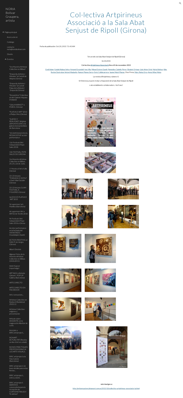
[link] (18, 63)
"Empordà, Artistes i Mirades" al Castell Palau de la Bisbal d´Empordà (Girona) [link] (17, 86)
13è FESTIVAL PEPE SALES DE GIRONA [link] (17, 153)
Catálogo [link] (10, 42)
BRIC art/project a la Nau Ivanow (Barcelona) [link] (17, 358)
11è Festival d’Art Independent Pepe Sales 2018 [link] (16, 144)
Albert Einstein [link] (15, 249)
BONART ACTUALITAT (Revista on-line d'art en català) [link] (18, 339)
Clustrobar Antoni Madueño (66, 72)
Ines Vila (87, 69)
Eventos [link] (10, 59)
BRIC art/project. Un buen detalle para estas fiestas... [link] (18, 368)
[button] (180, 3)
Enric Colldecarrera (101, 72)
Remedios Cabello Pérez (117, 69)
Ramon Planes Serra (85, 72)
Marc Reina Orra (141, 72)
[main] (106, 22)
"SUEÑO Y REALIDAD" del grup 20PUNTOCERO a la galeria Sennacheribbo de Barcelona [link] (18, 123)
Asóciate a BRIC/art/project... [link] (16, 331)
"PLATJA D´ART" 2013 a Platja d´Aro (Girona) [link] (18, 113)
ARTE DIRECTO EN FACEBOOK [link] (17, 288)
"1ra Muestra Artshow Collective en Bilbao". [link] (18, 68)
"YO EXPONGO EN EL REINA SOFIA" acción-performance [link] (18, 135)
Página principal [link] (11, 32)
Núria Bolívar (158, 69)
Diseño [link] (10, 54)
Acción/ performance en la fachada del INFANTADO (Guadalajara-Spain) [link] (17, 231)
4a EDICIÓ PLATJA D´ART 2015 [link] (18, 198)
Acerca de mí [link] (12, 37)
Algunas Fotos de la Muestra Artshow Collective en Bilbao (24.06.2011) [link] (17, 257)
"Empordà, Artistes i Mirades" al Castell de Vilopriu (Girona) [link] (17, 76)
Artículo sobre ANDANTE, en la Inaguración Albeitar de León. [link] (18, 321)
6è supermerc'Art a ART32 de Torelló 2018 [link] (18, 212)
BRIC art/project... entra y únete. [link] (16, 376)
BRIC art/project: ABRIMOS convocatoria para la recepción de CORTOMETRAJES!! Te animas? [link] (17, 388)
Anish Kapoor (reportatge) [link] (14, 267)
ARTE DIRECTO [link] (15, 282)
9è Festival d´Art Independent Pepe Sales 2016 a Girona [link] (17, 220)
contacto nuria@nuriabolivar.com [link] (16, 48)
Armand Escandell (77, 69)
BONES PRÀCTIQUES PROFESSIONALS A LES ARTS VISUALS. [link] (18, 349)
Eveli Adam (49, 69)
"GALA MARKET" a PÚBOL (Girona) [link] (17, 106)
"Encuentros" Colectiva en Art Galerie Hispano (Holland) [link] (18, 97)
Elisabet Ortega (133, 69)
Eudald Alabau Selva (62, 69)
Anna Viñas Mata (154, 72)
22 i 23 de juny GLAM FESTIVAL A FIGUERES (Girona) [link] (17, 189)
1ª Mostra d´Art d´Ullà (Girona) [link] (18, 169)
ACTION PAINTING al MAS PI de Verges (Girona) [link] (18, 242)
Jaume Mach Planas (116, 72)
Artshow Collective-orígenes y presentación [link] (17, 311)
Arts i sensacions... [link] (16, 295)
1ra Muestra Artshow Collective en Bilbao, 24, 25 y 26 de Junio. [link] (17, 161)
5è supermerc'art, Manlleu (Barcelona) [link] (17, 205)
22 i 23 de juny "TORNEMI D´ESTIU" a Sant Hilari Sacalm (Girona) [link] (18, 179)
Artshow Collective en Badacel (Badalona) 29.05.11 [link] (18, 302)
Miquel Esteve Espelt (99, 69)
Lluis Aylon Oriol (146, 69)
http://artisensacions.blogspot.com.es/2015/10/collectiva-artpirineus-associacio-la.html (106, 388)
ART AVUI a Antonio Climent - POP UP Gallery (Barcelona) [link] (17, 275)
